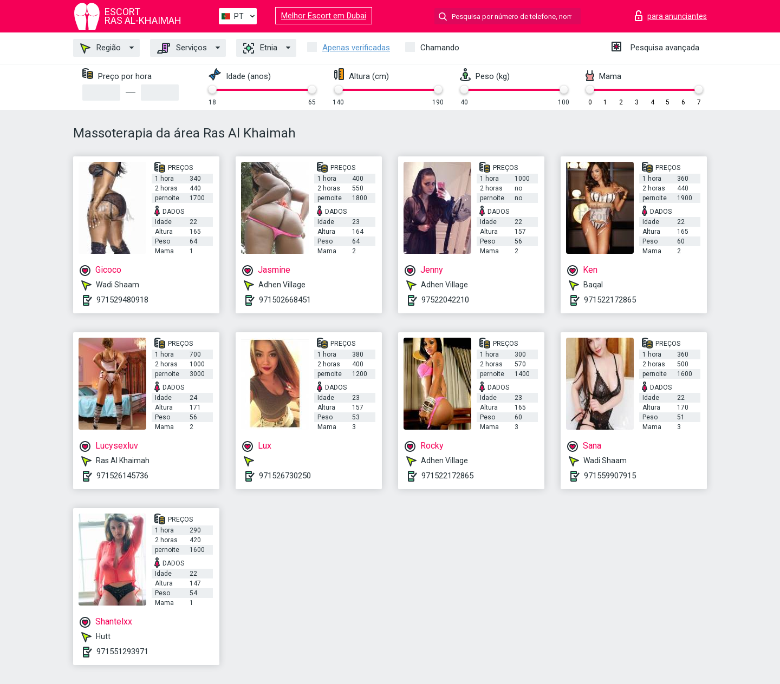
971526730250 (285, 476)
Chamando (439, 47)
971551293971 (122, 651)
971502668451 (285, 300)
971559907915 (610, 476)
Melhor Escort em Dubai (323, 16)
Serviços (182, 48)
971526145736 (122, 476)
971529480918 (122, 300)
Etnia (260, 48)
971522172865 (610, 300)
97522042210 (445, 300)
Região (100, 48)
